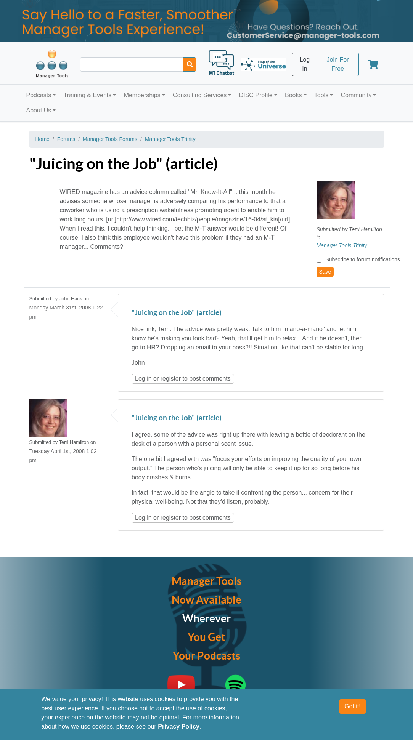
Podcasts (38, 95)
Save (325, 272)
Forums (66, 139)
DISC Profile (256, 95)
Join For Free (338, 64)
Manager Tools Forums (110, 139)
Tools (321, 95)
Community (356, 95)
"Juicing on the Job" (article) (177, 313)
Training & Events (88, 95)
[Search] (189, 64)
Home (42, 139)
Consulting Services (200, 95)
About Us (38, 110)
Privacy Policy (178, 726)
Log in (143, 378)
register (171, 378)
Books (293, 95)
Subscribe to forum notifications (362, 259)
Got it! (352, 706)
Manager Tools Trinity (170, 139)
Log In (305, 64)
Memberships (142, 95)
